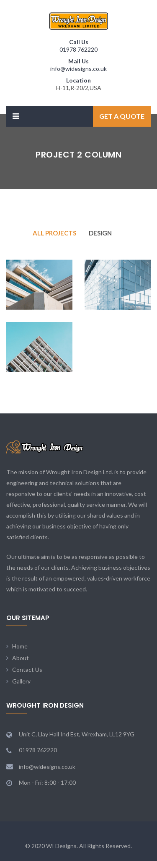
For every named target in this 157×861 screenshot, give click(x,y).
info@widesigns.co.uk (78, 68)
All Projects (54, 233)
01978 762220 (78, 49)
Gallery (21, 681)
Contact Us (27, 669)
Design (100, 233)
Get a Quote (121, 116)
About (20, 657)
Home (20, 646)
